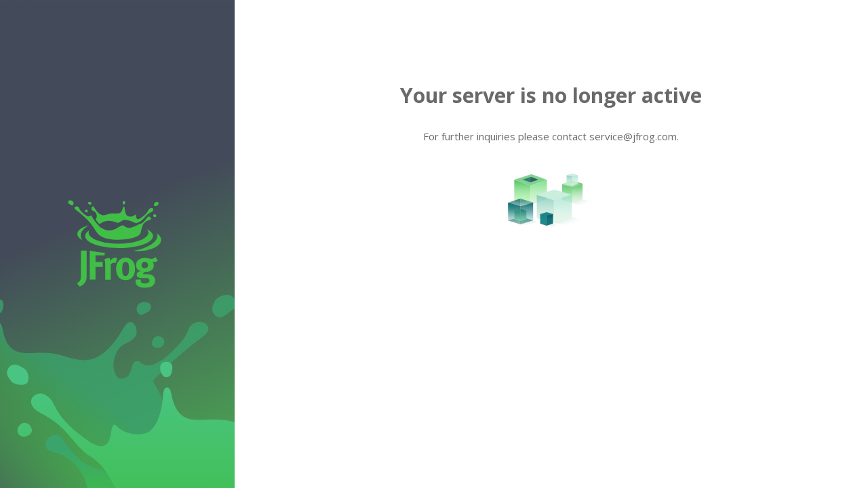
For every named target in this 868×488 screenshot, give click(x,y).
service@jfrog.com (633, 136)
